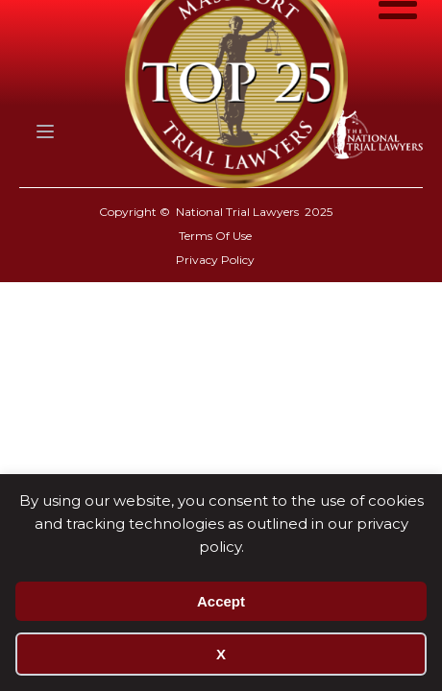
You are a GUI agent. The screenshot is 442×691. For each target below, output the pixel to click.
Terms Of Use (215, 235)
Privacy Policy (215, 259)
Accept (221, 601)
